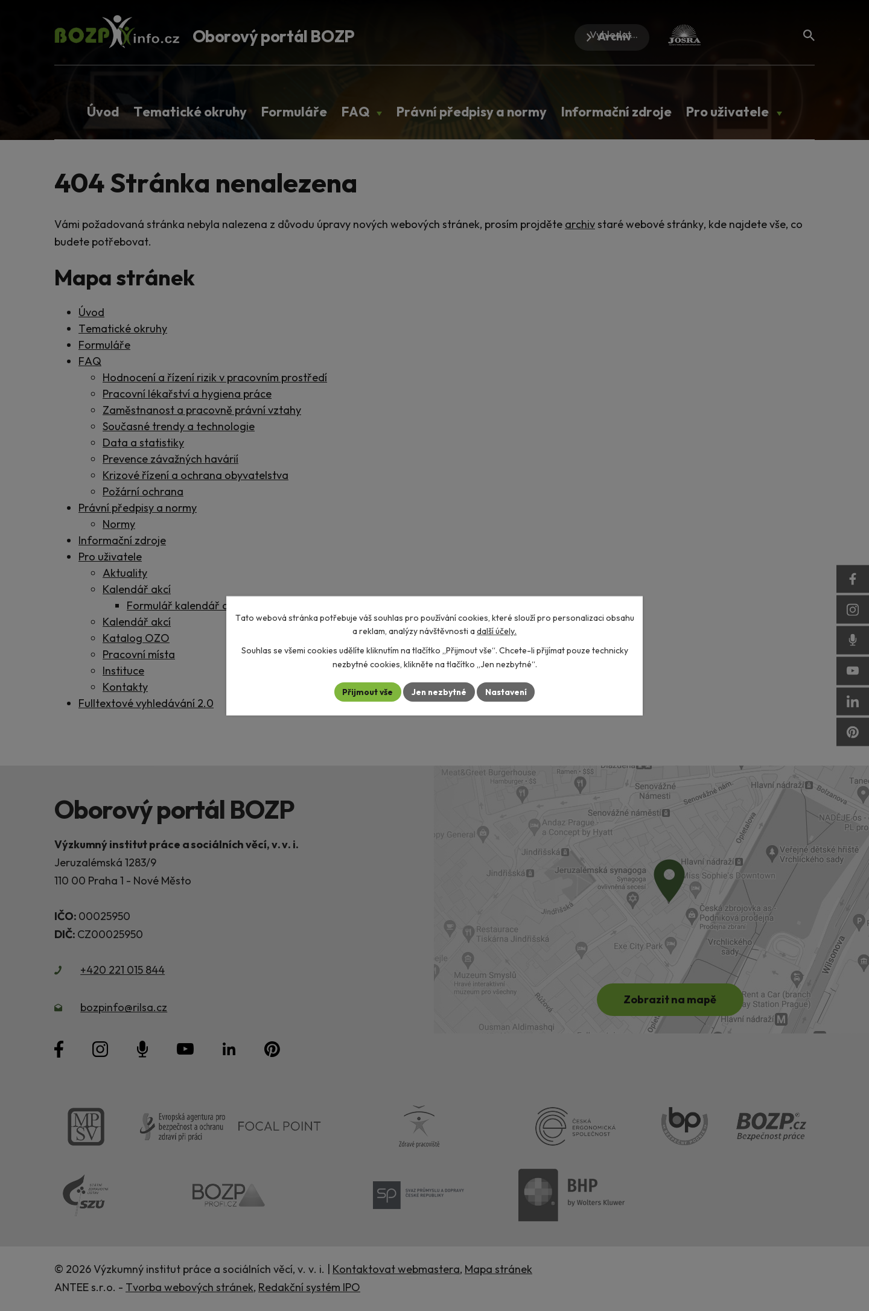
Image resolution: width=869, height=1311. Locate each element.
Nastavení (507, 691)
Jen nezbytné (438, 691)
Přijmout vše (366, 691)
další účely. (497, 631)
